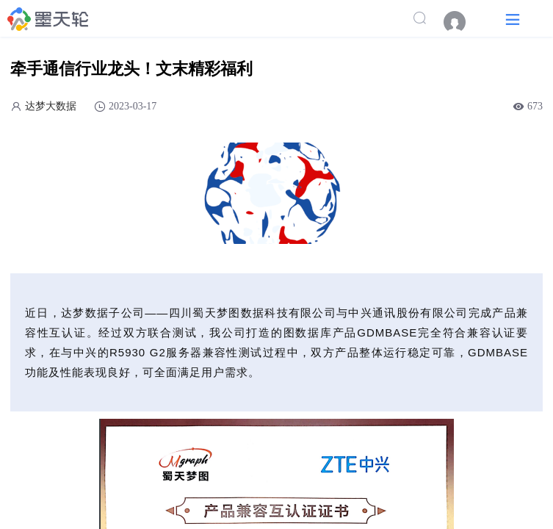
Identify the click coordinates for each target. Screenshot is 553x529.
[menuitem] (462, 22)
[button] (512, 18)
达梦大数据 (50, 106)
